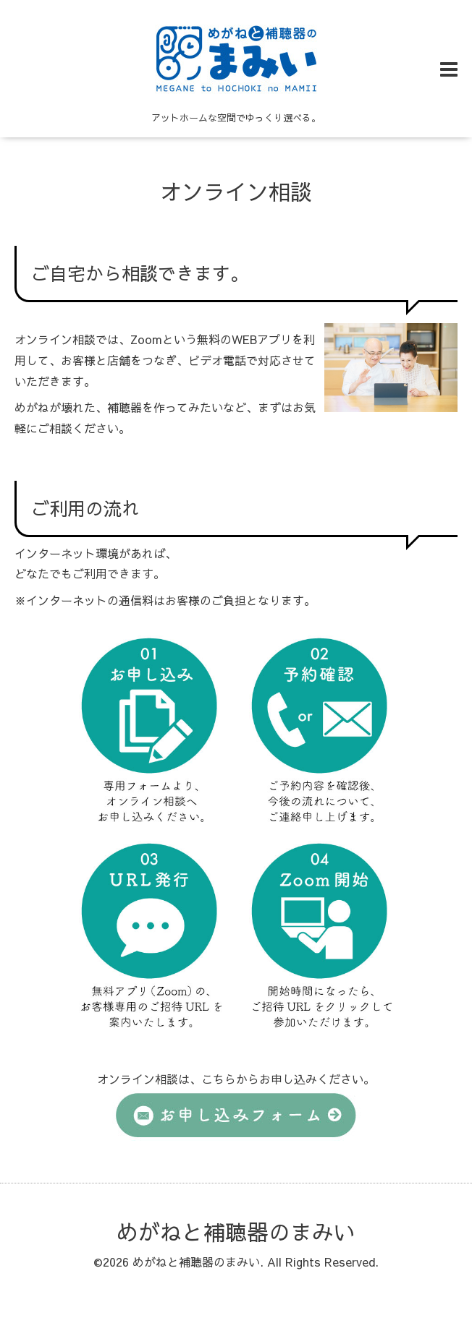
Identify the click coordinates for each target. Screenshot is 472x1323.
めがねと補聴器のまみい (236, 1231)
